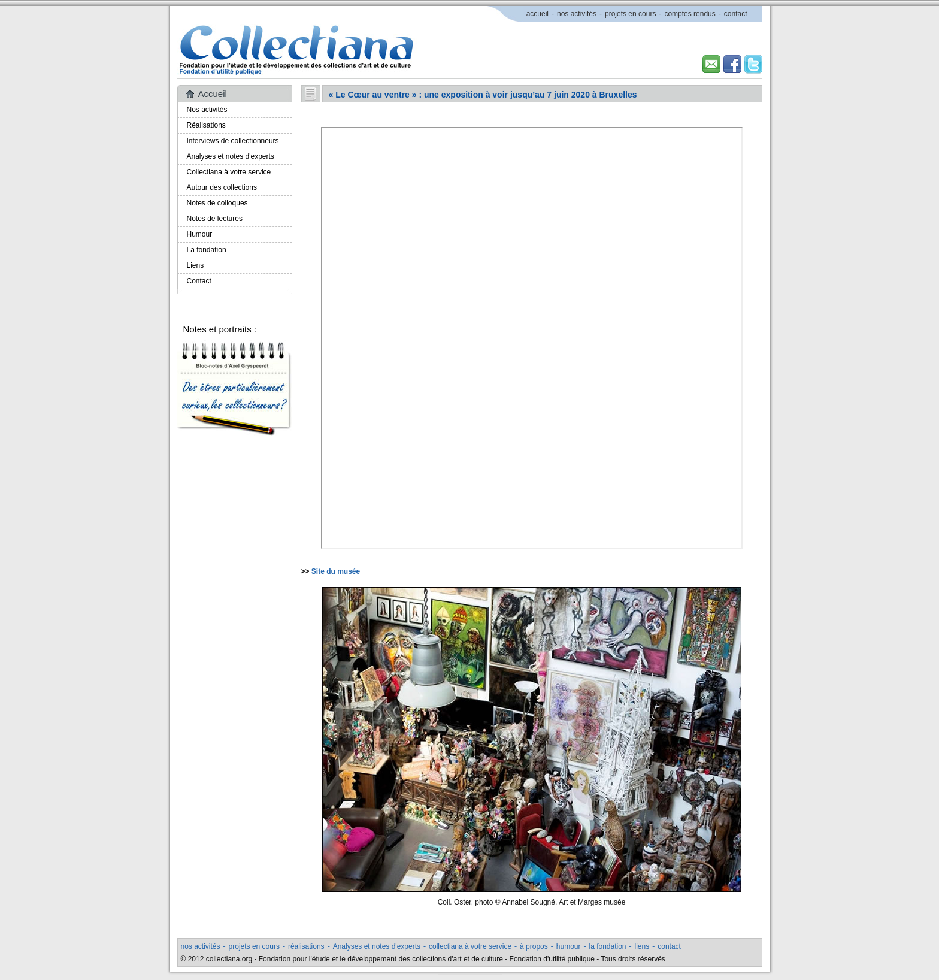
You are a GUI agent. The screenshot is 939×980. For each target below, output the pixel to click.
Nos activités (207, 109)
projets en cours (630, 14)
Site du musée (335, 571)
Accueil (212, 94)
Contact (199, 281)
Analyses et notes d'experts (230, 156)
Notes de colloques (217, 203)
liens (642, 946)
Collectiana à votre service (229, 172)
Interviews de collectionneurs (233, 141)
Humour (200, 234)
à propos (534, 946)
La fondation (206, 250)
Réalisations (206, 125)
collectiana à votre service (470, 946)
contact (735, 14)
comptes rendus (689, 14)
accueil (537, 14)
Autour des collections (222, 187)
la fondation (607, 946)
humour (568, 946)
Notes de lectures (215, 218)
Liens (195, 265)
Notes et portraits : (220, 329)
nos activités (576, 14)
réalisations (306, 946)
